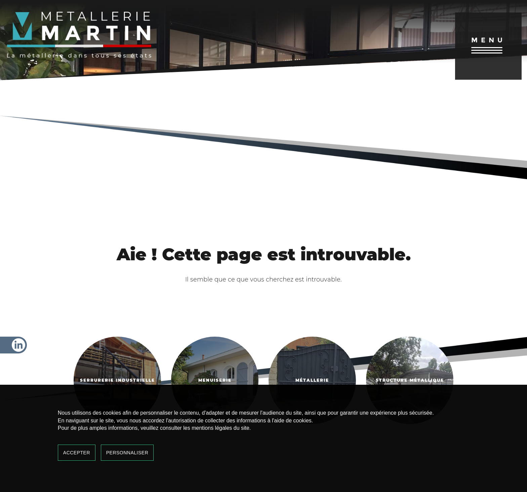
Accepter (76, 452)
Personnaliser (127, 452)
